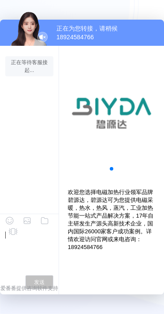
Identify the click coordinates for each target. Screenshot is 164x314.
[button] (111, 169)
